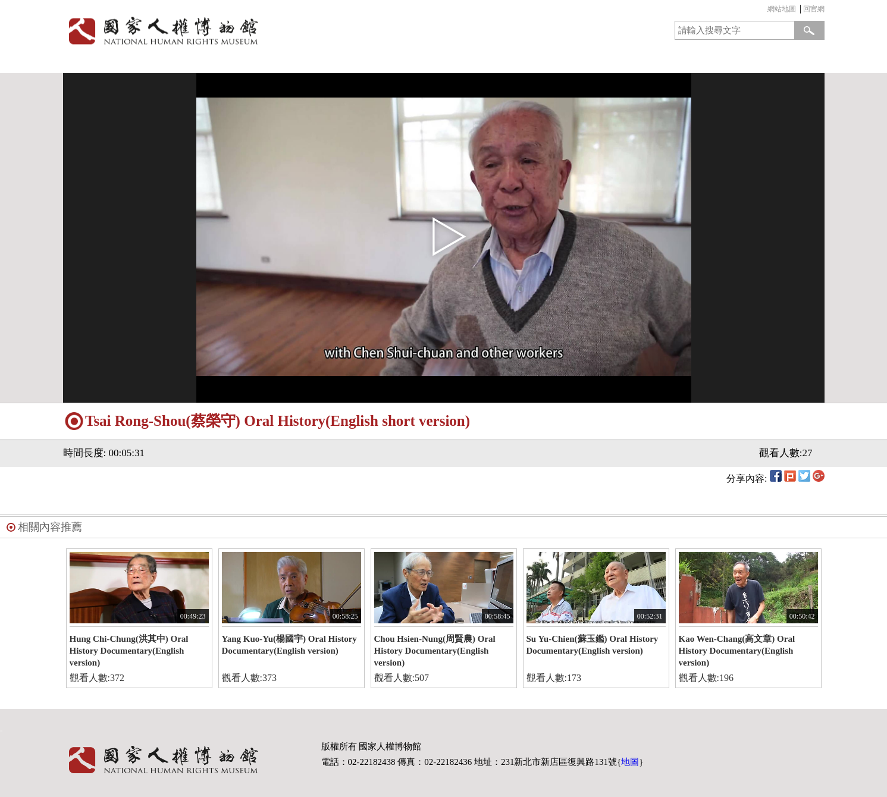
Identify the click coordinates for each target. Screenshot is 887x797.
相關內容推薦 (50, 527)
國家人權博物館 (249, 30)
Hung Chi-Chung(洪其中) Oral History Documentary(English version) (129, 650)
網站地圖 (781, 9)
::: (764, 10)
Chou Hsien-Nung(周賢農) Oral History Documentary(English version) (435, 650)
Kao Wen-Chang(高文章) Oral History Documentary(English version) (737, 650)
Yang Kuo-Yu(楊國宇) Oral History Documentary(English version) (289, 644)
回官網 (814, 9)
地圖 (630, 762)
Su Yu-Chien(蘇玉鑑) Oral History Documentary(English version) (592, 644)
